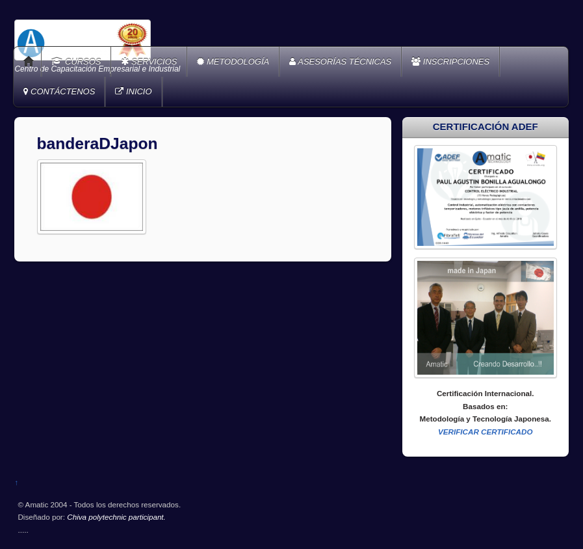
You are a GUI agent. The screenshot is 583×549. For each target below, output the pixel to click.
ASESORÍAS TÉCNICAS (340, 61)
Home (29, 62)
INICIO (133, 91)
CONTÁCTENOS (59, 91)
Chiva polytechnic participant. (116, 517)
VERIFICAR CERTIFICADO (485, 431)
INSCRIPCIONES (450, 61)
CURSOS (76, 61)
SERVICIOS (149, 61)
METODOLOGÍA (233, 61)
